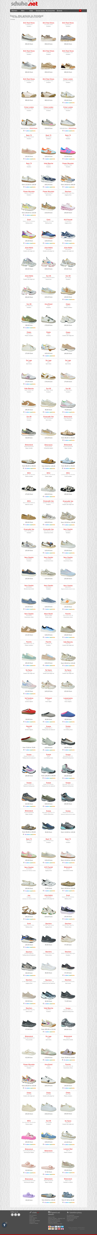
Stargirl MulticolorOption (48, 277)
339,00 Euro (29, 269)
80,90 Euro (28, 1001)
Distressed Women (48, 108)
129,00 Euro (48, 241)
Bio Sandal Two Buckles (29, 474)
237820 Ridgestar (29, 953)
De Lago (29, 360)
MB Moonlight (48, 615)
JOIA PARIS (29, 248)
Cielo (48, 334)
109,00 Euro (68, 212)
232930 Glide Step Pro (29, 1009)
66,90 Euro (48, 945)
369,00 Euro (29, 72)
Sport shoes (48, 194)
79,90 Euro (68, 409)
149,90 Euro (48, 747)
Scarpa (48, 726)
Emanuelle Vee (48, 417)
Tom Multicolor (29, 305)
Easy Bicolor (68, 700)
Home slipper (48, 701)
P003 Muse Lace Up (29, 643)
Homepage (12, 19)
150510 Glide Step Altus (68, 193)
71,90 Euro (68, 1001)
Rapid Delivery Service (54, 1219)
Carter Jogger (68, 671)
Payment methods (52, 1222)
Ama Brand (48, 304)
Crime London (68, 79)
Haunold (29, 726)
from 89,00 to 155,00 (68, 438)
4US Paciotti (68, 220)
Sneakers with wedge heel (29, 251)
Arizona (68, 1038)
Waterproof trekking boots (68, 757)
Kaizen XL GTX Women (29, 221)
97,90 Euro (68, 945)
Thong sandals (68, 420)
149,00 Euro (48, 522)
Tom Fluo (29, 418)
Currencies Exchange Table (55, 1224)
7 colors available (29, 131)
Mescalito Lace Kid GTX (48, 812)
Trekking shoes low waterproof (48, 729)
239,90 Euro (68, 776)
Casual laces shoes (48, 532)
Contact (31, 1216)
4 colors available (68, 131)
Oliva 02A (29, 334)
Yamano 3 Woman (29, 193)
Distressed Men (68, 108)
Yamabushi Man (48, 193)
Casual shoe (48, 279)
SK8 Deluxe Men (29, 108)
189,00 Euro (68, 747)
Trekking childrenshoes (48, 814)
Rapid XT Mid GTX (29, 784)
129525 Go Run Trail (48, 981)
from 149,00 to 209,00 (68, 184)
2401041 (29, 277)
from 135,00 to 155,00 (68, 888)
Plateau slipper (48, 476)
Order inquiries (33, 1218)
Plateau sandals (29, 476)
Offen (29, 728)
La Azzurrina (68, 24)
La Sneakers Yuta (68, 52)
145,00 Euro (48, 353)
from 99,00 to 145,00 (48, 466)
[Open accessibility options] (4, 1224)
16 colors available (68, 468)
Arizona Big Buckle (68, 446)
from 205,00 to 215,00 (68, 663)
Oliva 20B (67, 1094)
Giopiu (68, 304)
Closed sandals (68, 476)
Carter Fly (29, 671)
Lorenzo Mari (68, 1149)
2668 (29, 362)
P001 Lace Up (48, 643)
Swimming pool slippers (29, 1152)
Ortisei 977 (29, 700)
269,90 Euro (68, 804)
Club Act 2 (48, 1009)
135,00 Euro (29, 156)
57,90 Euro (48, 1172)
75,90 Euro (68, 241)
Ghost (68, 137)
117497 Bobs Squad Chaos (29, 981)
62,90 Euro (28, 1057)
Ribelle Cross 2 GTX (29, 756)
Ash (29, 895)
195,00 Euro (29, 409)
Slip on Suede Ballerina (29, 502)
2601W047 (29, 249)
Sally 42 (68, 1150)
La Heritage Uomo (48, 80)
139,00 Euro (48, 663)
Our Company (33, 1215)
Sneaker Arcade (68, 502)
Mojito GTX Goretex (48, 784)
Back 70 (29, 135)
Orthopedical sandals (68, 870)
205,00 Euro (48, 184)
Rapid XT (68, 728)
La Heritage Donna (29, 80)
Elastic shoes (48, 617)
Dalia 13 (68, 305)
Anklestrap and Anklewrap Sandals (29, 870)
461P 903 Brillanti (48, 418)
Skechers (68, 191)
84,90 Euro (28, 438)
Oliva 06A (48, 1094)
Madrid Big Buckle (29, 446)
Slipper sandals (29, 448)
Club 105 (68, 643)
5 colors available (29, 187)
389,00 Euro (68, 72)
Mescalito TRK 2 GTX (68, 784)
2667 (48, 362)
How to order (51, 1217)
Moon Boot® (48, 614)
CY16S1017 (68, 221)
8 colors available (29, 722)
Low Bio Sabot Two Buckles (68, 474)
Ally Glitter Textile (48, 390)
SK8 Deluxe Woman (68, 80)
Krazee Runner (48, 671)
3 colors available (68, 102)
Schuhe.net (70, 1227)
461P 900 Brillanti (29, 531)
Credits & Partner (33, 1223)
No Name (29, 670)
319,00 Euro (48, 916)
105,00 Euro (48, 297)
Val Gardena (29, 698)
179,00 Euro (48, 325)
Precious (29, 897)
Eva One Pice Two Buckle (48, 474)
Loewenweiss (68, 698)
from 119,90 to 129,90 (68, 832)
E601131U (48, 587)
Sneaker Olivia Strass (48, 502)
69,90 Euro (48, 719)
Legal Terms (70, 1220)
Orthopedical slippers (48, 448)
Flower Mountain (68, 163)
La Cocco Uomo (48, 24)
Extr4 (29, 220)
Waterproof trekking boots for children (68, 814)
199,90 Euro (29, 776)
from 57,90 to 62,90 (68, 1200)
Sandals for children (68, 1182)
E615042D (29, 587)
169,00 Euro (68, 325)
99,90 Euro (48, 832)
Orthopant (48, 698)
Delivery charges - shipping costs (56, 1218)
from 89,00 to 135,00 (29, 466)
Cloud (28, 165)
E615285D (68, 531)
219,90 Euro (29, 804)
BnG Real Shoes (29, 23)
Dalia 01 (68, 334)
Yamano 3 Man (68, 165)
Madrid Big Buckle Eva (48, 1152)
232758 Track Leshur (48, 925)
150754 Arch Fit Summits (68, 981)
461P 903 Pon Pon (48, 531)
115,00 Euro (68, 156)
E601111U (68, 587)
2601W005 (68, 249)
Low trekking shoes (68, 729)
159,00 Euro (68, 100)
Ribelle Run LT (48, 728)
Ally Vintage (68, 277)
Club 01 (48, 165)
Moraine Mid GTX (68, 1010)
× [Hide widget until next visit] (6, 1223)
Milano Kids (68, 1180)
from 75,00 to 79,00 (29, 747)
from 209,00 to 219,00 (29, 212)
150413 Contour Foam (48, 953)
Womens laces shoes (29, 588)
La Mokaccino (29, 24)
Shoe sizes (32, 1219)
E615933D (29, 869)
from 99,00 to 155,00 (68, 466)
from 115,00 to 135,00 (29, 184)
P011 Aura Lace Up (68, 615)
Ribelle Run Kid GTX (68, 812)
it (28, 1)
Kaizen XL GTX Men (48, 221)
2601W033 (48, 897)
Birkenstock (68, 417)
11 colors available (29, 215)
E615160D (68, 559)
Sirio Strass (48, 137)
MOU (29, 473)
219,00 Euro (48, 212)
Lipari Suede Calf (29, 390)
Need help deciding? (34, 1220)
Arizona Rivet (48, 446)
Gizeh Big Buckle (68, 418)
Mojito (48, 756)
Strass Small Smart (29, 137)
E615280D (29, 559)
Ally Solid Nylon (68, 390)
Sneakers (29, 26)
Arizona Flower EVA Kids (29, 1180)
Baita (48, 700)
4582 (48, 1066)
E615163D (48, 559)
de (30, 1)
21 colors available (68, 1060)
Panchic (68, 614)
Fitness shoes (68, 927)
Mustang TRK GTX (68, 756)
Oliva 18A (29, 1094)
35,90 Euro (28, 1200)
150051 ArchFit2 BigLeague (68, 953)
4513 (48, 305)
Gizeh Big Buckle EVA (29, 1038)
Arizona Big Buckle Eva (29, 1150)
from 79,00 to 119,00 (68, 1057)
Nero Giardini (68, 529)
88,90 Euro (28, 325)
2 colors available (49, 159)
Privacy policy (70, 1219)
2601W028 (48, 249)
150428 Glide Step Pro (68, 925)
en (32, 1)
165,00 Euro (29, 663)
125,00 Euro (48, 438)
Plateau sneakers (68, 307)
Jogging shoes (68, 194)
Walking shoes (29, 223)
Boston (68, 868)
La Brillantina (29, 52)
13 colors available (29, 468)
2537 (68, 362)
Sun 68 (48, 276)
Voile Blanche (48, 163)
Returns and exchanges (54, 1221)
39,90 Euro (28, 719)
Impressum (32, 1222)
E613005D (29, 615)
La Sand (48, 52)
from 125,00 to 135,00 (68, 522)
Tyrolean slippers (29, 701)
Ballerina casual (29, 504)
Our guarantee (70, 1215)
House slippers (68, 701)
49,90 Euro (68, 719)
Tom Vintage (48, 1122)
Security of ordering (72, 1218)
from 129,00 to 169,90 (48, 775)
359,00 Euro (29, 44)
